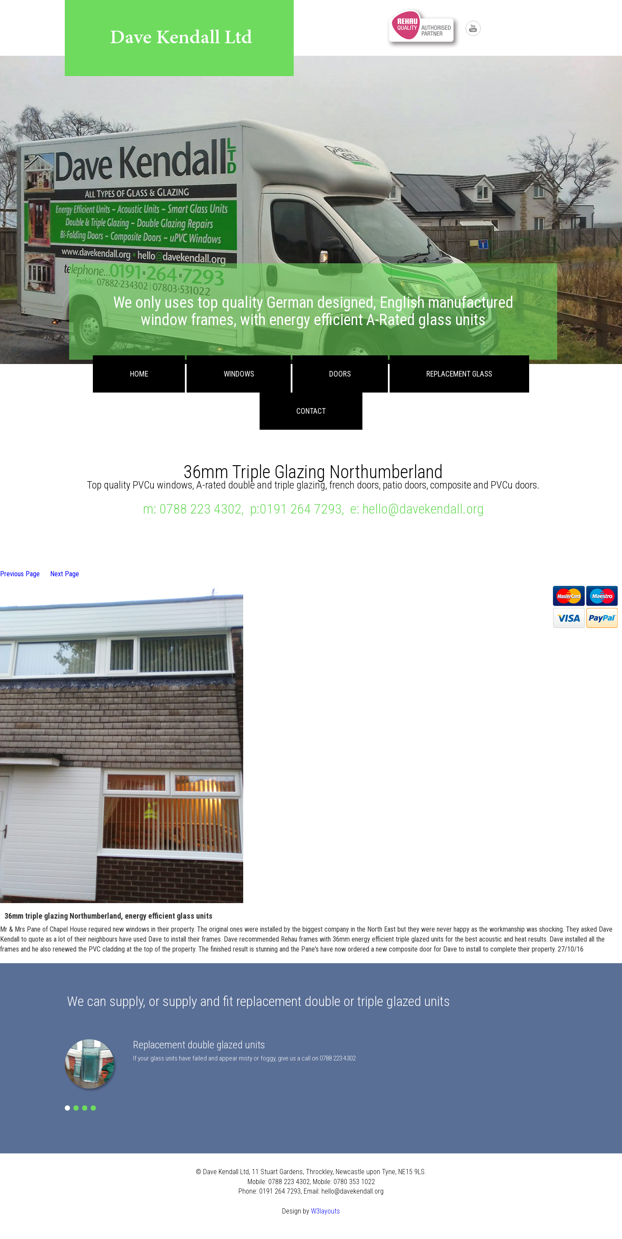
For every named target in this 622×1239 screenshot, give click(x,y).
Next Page (64, 574)
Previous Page (20, 574)
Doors (340, 374)
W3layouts (325, 1211)
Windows (239, 374)
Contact (311, 411)
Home (139, 374)
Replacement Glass (459, 374)
